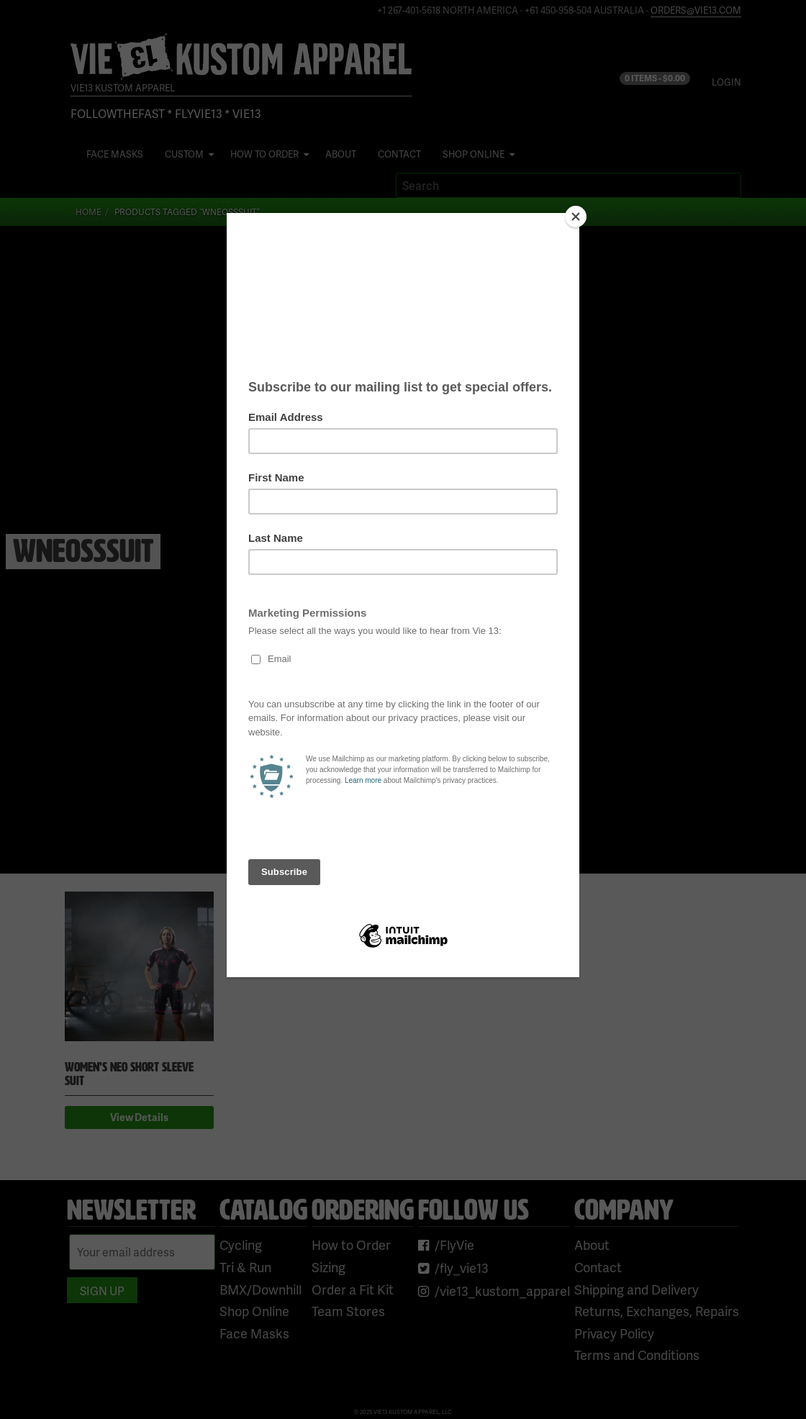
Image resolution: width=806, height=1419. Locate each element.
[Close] (576, 216)
